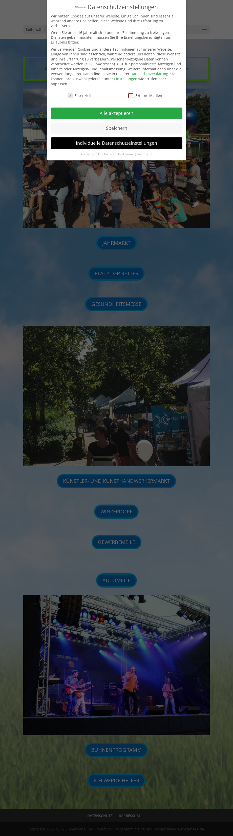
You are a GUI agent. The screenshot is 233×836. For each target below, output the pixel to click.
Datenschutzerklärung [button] (119, 151)
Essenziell (79, 92)
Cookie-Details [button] (91, 151)
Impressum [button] (144, 151)
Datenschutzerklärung (149, 70)
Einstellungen (125, 75)
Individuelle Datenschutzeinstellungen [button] (116, 140)
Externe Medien (145, 92)
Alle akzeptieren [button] (116, 110)
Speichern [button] (116, 125)
